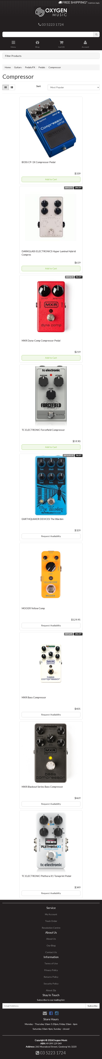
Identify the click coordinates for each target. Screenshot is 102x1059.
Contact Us (51, 952)
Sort (38, 86)
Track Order (51, 921)
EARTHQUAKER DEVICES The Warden (42, 518)
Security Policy (51, 983)
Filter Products (13, 55)
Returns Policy (51, 976)
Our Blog (51, 945)
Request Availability (51, 536)
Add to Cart (51, 179)
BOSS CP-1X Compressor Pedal (38, 162)
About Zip (51, 990)
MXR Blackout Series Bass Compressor (42, 786)
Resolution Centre (51, 927)
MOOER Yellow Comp (33, 608)
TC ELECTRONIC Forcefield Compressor (43, 429)
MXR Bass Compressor (34, 697)
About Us (51, 938)
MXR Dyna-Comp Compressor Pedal (41, 340)
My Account (51, 914)
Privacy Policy (51, 970)
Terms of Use (51, 963)
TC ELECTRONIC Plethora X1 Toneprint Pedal (46, 875)
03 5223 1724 (51, 1052)
